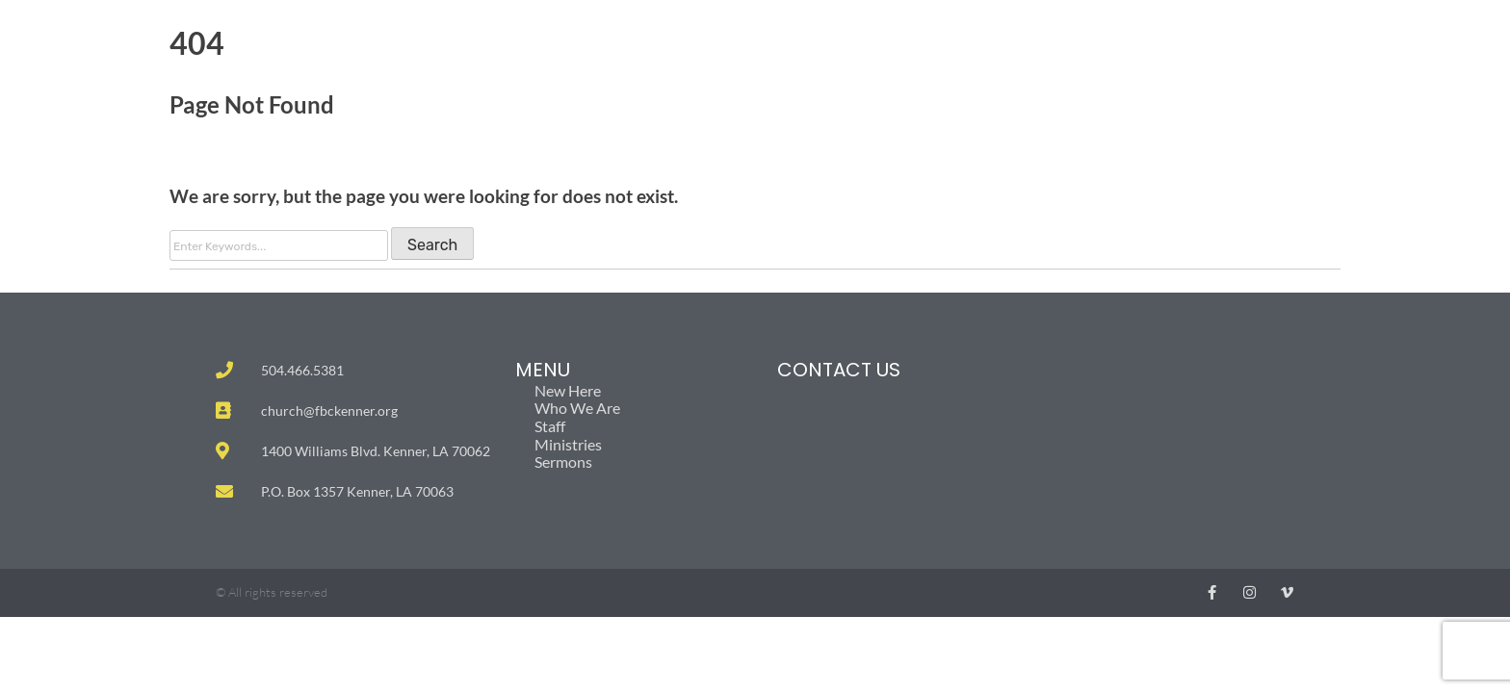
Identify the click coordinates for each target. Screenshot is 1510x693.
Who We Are (577, 408)
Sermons (563, 462)
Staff (549, 426)
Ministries (573, 444)
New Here (567, 391)
